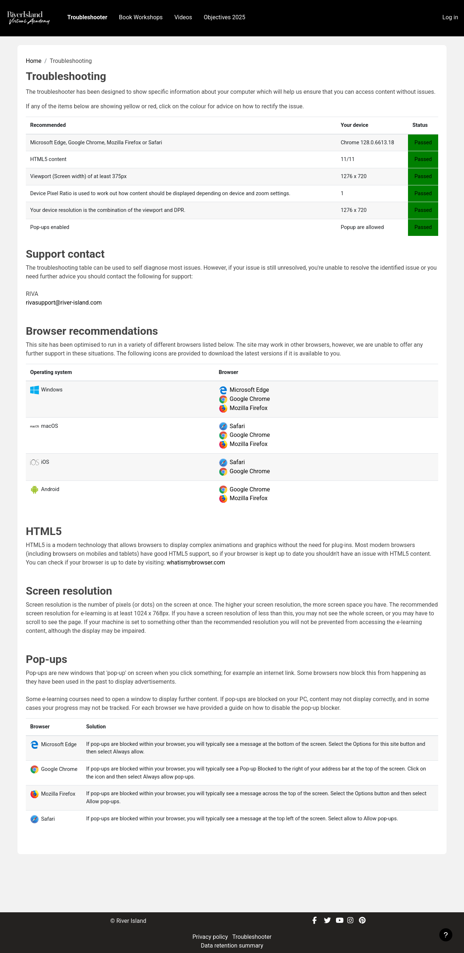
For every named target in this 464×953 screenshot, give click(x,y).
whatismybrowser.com (196, 601)
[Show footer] (445, 934)
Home (33, 97)
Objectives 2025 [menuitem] (224, 17)
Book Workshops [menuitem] (141, 17)
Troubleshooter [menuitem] (87, 17)
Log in (450, 17)
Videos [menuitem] (183, 17)
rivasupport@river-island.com (64, 341)
